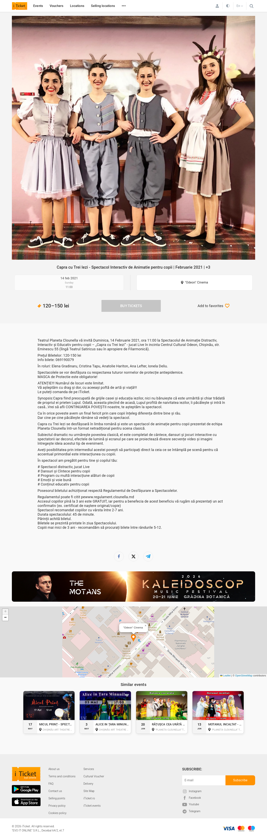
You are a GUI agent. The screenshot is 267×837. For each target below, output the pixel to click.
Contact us (55, 791)
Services (88, 769)
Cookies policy (57, 813)
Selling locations (103, 6)
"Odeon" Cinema (196, 282)
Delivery (88, 783)
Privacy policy (56, 805)
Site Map (89, 791)
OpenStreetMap (243, 675)
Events (38, 6)
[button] (133, 638)
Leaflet (225, 675)
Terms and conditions (62, 776)
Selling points (56, 798)
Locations (77, 6)
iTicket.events (92, 805)
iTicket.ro (89, 798)
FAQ (50, 783)
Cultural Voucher (93, 776)
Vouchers (56, 6)
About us (54, 769)
